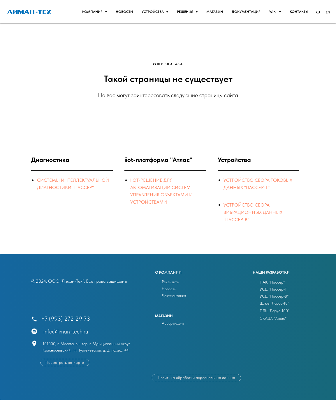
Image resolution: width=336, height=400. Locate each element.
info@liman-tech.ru (65, 331)
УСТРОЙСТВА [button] (153, 12)
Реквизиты (170, 282)
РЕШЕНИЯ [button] (185, 12)
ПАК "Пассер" (272, 282)
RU (318, 12)
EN (328, 12)
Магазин (214, 12)
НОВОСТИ (124, 12)
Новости (169, 289)
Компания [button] (92, 12)
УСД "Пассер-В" (274, 296)
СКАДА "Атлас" (273, 318)
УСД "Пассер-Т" (274, 289)
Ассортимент (173, 323)
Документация (246, 12)
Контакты (299, 12)
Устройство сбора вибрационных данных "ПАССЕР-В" (253, 212)
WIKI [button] (273, 12)
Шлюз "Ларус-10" (274, 303)
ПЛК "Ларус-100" (274, 310)
